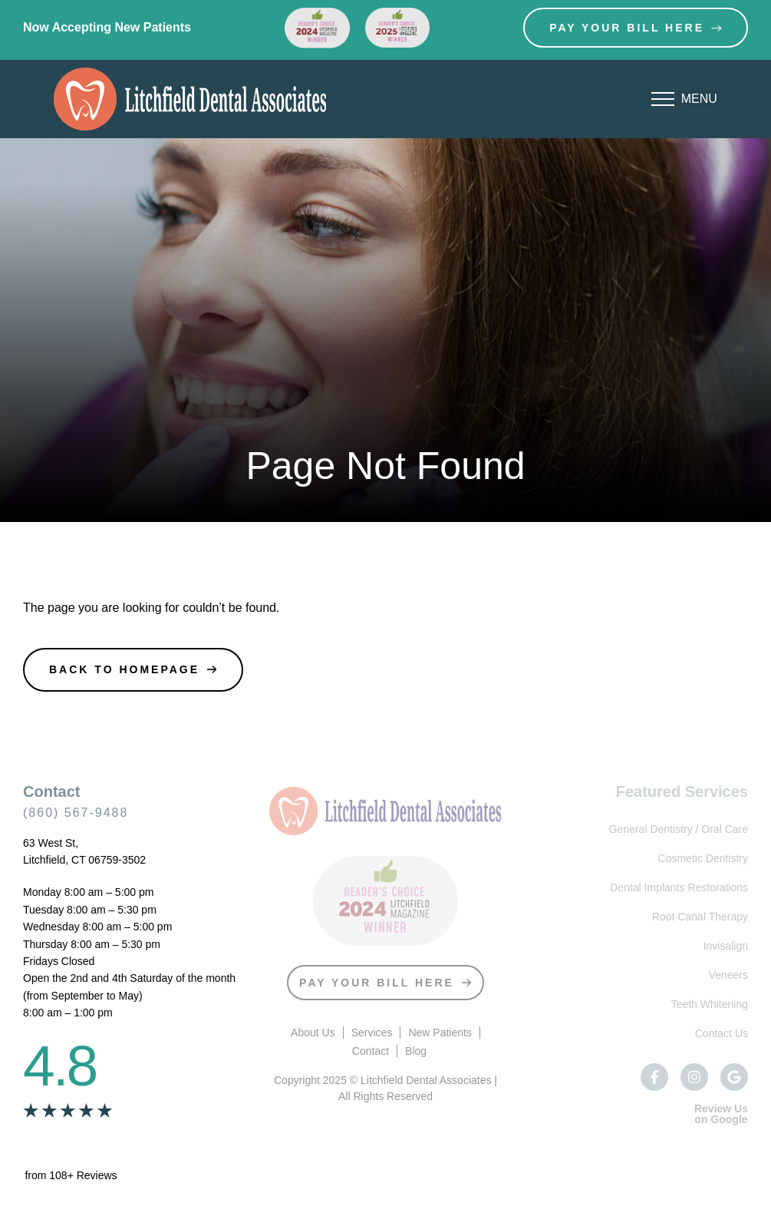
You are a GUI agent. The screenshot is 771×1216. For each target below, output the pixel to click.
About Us (313, 1032)
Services (372, 1032)
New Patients (439, 1032)
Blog (416, 1051)
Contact (370, 1051)
